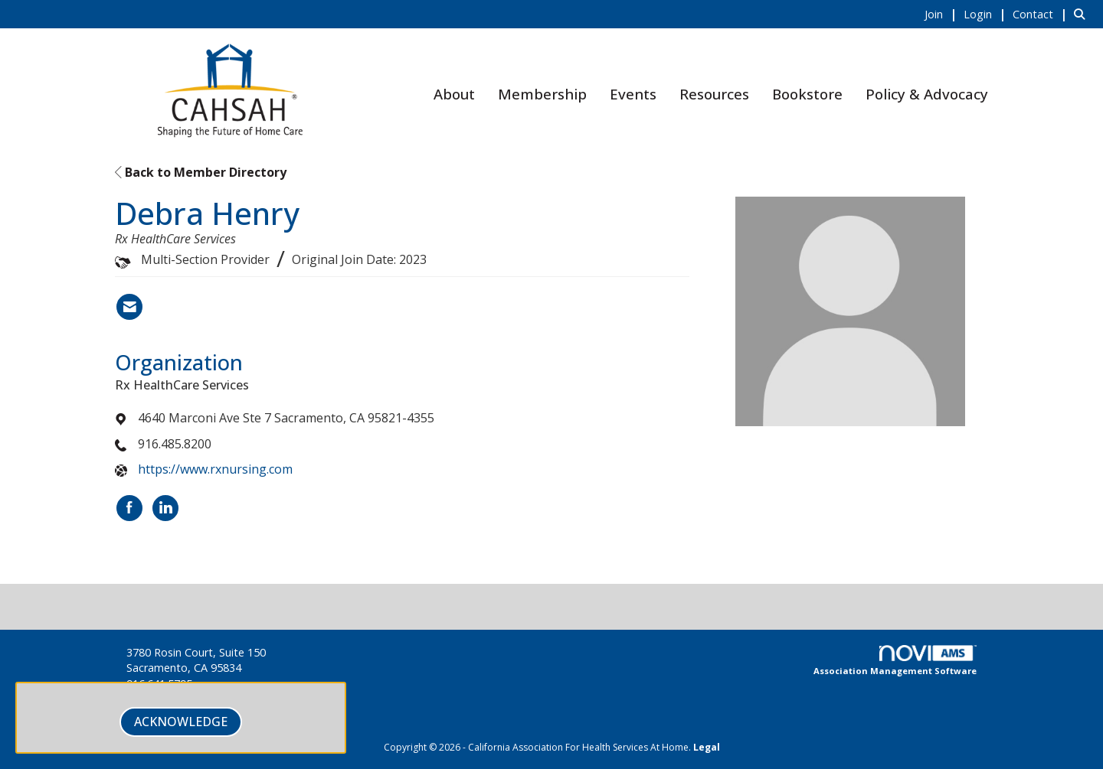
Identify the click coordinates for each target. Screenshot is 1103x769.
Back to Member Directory (200, 172)
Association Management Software (895, 661)
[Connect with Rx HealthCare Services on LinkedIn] (165, 508)
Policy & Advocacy (927, 93)
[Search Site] (1083, 13)
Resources (714, 93)
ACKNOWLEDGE (180, 721)
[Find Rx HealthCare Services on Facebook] (129, 508)
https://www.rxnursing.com (215, 469)
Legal (706, 747)
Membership (542, 93)
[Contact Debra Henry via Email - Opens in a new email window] (129, 306)
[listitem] (943, 13)
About (454, 93)
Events (633, 93)
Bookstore (807, 93)
